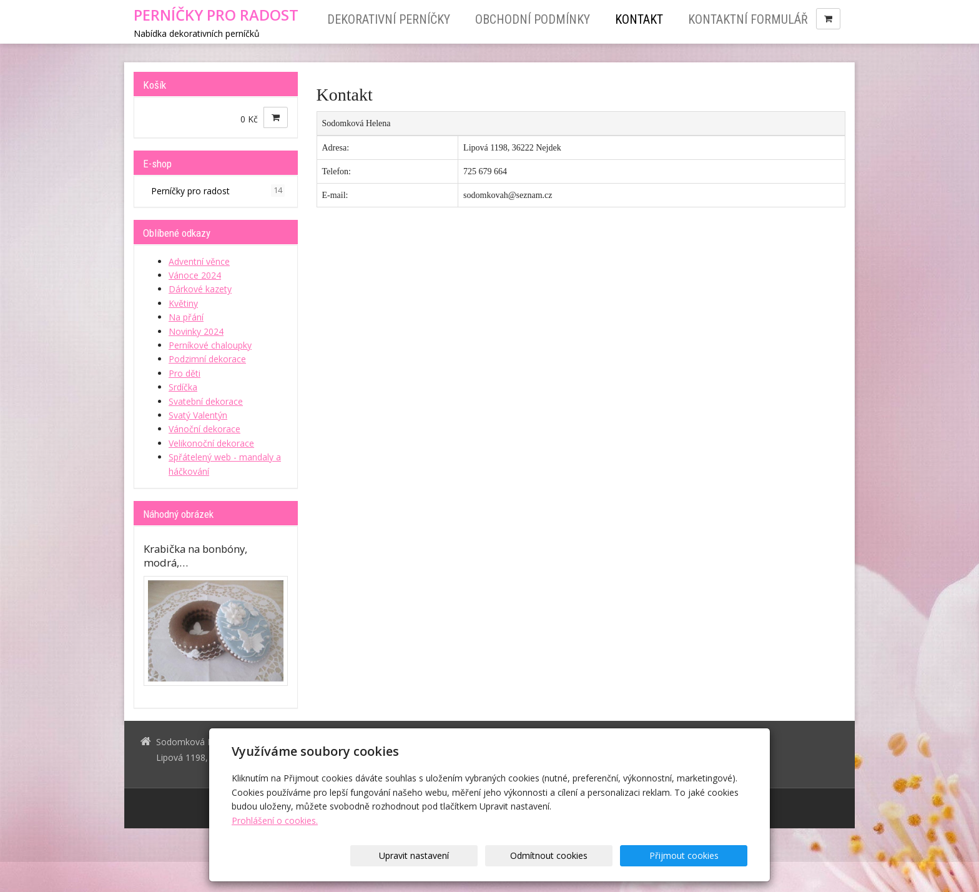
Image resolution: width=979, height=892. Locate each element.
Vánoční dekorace (204, 429)
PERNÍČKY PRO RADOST (216, 15)
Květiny (183, 303)
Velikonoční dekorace (211, 443)
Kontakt (639, 19)
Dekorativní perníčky (388, 19)
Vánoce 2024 (195, 275)
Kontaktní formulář (748, 19)
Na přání (186, 317)
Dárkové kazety (200, 289)
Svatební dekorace (206, 401)
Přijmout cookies (699, 855)
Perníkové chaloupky (210, 345)
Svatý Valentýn (198, 415)
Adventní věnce (199, 261)
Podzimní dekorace (207, 359)
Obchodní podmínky (532, 19)
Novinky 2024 (196, 331)
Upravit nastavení (494, 855)
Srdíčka (183, 387)
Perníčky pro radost (218, 190)
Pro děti (184, 373)
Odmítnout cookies (597, 855)
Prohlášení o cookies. (275, 820)
